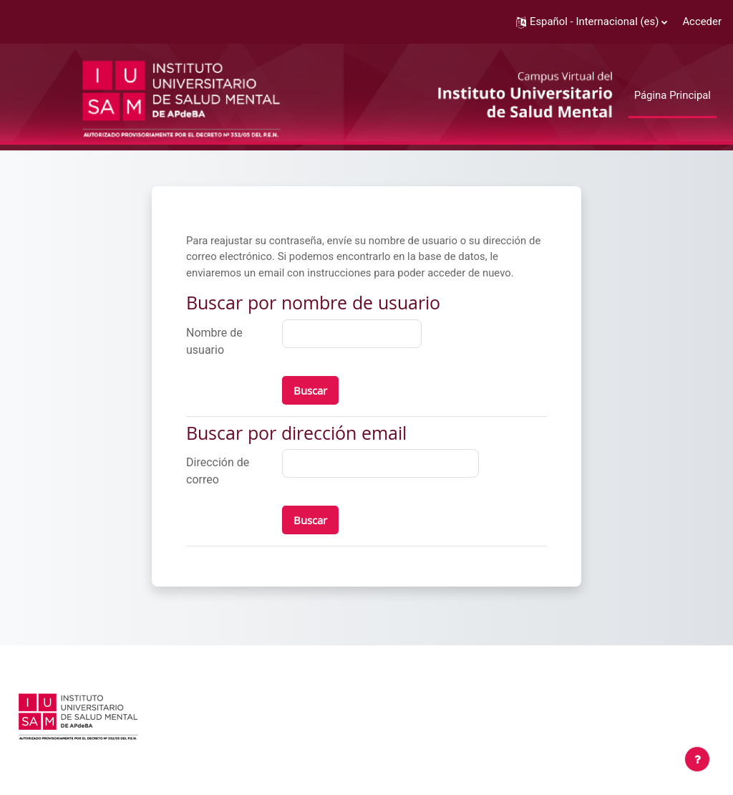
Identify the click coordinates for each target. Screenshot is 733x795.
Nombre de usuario (214, 341)
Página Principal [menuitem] (672, 95)
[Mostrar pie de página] (697, 759)
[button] (591, 22)
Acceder (702, 21)
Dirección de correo (217, 471)
